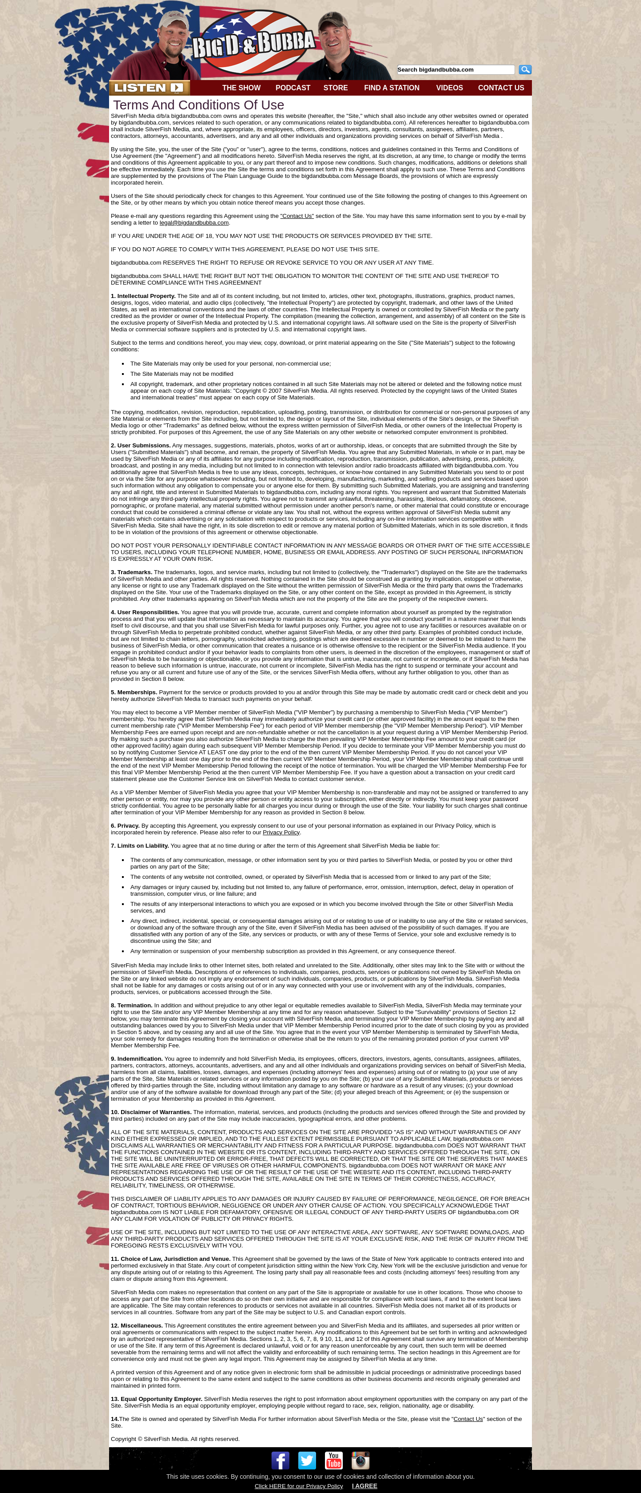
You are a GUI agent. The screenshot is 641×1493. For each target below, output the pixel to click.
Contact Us (468, 1419)
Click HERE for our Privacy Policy (299, 1486)
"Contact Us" (297, 216)
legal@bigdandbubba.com (194, 222)
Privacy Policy (281, 832)
